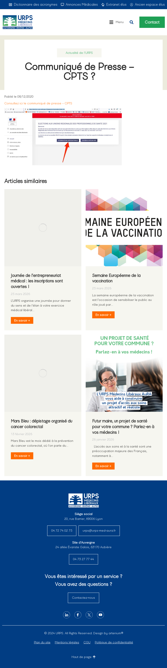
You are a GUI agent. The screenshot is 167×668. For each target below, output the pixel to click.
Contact (152, 22)
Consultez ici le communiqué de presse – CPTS (38, 103)
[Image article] (42, 227)
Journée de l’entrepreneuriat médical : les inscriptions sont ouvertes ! (37, 281)
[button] (116, 22)
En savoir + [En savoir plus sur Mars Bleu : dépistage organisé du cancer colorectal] (22, 456)
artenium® (116, 633)
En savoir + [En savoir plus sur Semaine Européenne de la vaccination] (103, 315)
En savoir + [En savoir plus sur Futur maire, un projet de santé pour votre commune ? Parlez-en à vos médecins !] (103, 466)
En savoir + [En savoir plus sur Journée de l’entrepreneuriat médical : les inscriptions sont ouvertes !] (22, 320)
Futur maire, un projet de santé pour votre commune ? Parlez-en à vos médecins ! (123, 427)
